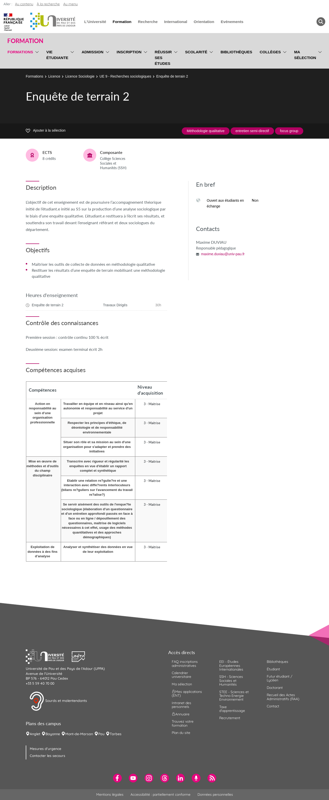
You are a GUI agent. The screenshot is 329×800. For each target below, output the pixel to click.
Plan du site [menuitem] (181, 732)
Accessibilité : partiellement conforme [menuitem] (160, 794)
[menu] (36, 57)
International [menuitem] (175, 22)
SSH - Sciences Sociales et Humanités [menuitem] (231, 680)
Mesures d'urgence (45, 748)
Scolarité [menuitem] (196, 52)
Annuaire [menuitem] (181, 714)
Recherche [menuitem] (148, 22)
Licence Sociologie (79, 76)
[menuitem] (117, 778)
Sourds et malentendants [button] (58, 701)
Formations (34, 76)
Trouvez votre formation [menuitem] (183, 723)
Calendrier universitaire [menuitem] (181, 675)
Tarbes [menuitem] (116, 734)
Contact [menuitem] (273, 706)
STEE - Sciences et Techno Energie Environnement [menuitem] (234, 696)
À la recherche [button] (48, 4)
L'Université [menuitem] (95, 22)
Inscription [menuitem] (129, 52)
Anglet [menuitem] (35, 734)
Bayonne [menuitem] (53, 734)
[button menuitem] (320, 21)
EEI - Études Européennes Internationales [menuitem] (231, 665)
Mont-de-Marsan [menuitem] (79, 734)
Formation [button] (25, 40)
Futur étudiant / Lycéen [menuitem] (279, 678)
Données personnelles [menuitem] (215, 794)
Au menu (70, 4)
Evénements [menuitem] (232, 22)
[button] (49, 656)
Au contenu (24, 4)
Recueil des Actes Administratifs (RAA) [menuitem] (283, 697)
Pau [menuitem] (101, 734)
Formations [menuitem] (20, 52)
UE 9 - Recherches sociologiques (125, 76)
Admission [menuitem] (92, 52)
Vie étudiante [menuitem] (57, 55)
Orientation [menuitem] (204, 22)
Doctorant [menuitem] (275, 687)
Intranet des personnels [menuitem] (181, 705)
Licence (54, 76)
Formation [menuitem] (121, 22)
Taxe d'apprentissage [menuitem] (232, 709)
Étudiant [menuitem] (273, 669)
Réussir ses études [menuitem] (163, 58)
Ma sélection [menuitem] (305, 55)
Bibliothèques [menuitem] (236, 52)
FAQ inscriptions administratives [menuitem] (185, 663)
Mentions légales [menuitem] (110, 794)
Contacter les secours (47, 755)
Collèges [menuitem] (270, 52)
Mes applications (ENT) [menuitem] (187, 693)
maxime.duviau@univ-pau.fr (223, 254)
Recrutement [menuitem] (229, 718)
